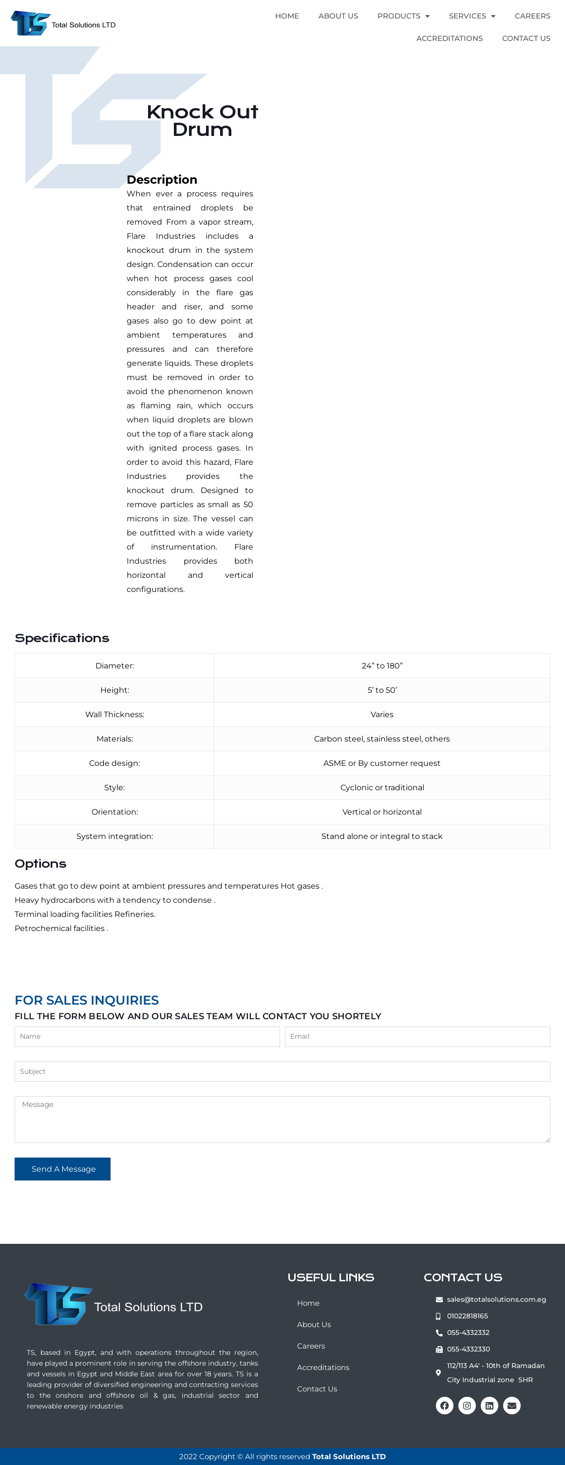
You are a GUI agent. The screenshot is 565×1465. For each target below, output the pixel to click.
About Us (338, 15)
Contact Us (526, 38)
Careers (532, 15)
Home (287, 15)
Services (472, 16)
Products (403, 16)
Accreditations (449, 38)
